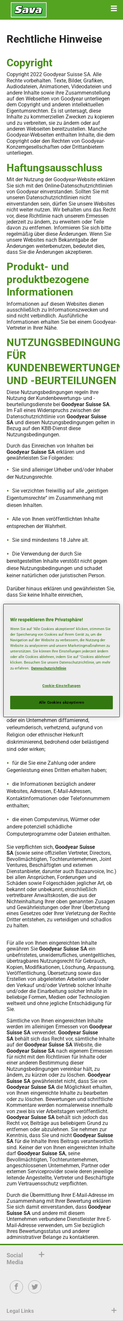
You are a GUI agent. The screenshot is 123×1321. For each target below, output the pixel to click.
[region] (61, 661)
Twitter (35, 1291)
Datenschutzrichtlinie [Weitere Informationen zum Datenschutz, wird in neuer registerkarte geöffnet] (48, 668)
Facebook (16, 1291)
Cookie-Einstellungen (61, 685)
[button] (113, 8)
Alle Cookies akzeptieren (61, 702)
